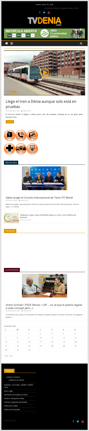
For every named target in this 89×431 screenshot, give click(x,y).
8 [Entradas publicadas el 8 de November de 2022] (17, 338)
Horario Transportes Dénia (14, 398)
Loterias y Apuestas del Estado (15, 402)
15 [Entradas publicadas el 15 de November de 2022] (18, 342)
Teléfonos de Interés (16, 380)
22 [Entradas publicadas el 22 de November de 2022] (18, 346)
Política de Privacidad (12, 409)
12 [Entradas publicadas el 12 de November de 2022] (64, 338)
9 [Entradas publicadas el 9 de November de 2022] (28, 338)
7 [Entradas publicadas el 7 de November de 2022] (5, 338)
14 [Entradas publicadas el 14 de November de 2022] (6, 342)
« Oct (6, 356)
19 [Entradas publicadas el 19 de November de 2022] (64, 342)
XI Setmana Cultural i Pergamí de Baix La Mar (61, 8)
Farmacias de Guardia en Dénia (15, 395)
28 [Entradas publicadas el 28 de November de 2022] (6, 350)
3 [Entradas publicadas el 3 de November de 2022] (40, 333)
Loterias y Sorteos (13, 377)
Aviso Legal (8, 391)
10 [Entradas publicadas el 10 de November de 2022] (41, 338)
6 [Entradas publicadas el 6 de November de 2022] (75, 333)
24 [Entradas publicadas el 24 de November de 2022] (41, 346)
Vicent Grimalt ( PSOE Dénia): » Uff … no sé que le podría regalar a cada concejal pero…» (44, 306)
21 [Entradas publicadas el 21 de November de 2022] (6, 346)
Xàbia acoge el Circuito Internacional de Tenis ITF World (39, 197)
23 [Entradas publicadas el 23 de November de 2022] (29, 346)
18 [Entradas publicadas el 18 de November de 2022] (52, 342)
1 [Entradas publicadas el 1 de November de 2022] (17, 333)
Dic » (11, 356)
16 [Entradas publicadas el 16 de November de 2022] (29, 342)
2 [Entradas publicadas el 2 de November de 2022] (28, 333)
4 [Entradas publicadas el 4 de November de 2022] (51, 333)
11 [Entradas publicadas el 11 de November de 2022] (52, 338)
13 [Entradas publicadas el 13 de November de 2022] (75, 338)
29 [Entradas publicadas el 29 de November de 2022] (18, 350)
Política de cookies (11, 406)
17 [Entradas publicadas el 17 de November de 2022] (41, 342)
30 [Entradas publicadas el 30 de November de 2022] (29, 350)
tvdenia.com (27, 111)
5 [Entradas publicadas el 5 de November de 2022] (63, 333)
